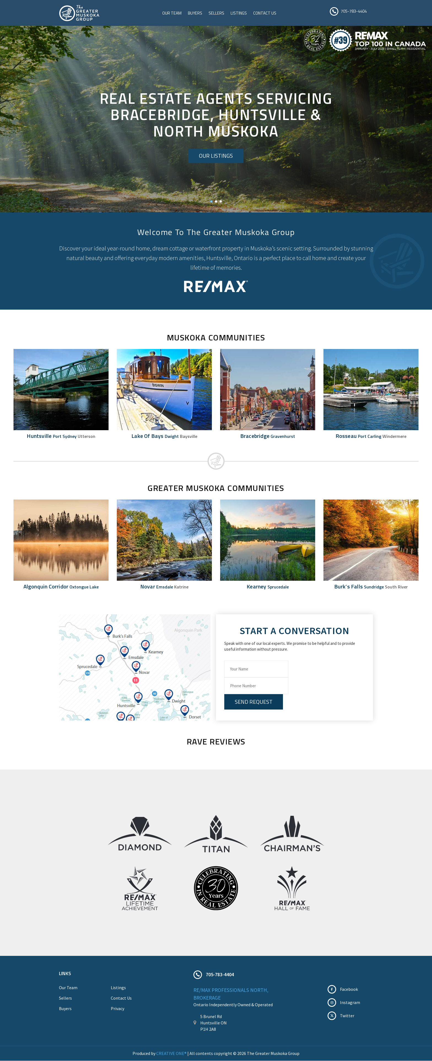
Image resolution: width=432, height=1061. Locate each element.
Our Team (172, 13)
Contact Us (264, 13)
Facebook (349, 989)
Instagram (350, 1002)
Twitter (347, 1016)
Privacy (117, 1008)
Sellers (216, 13)
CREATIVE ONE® (171, 1053)
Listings (239, 13)
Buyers (195, 13)
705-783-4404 (354, 11)
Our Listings (216, 156)
